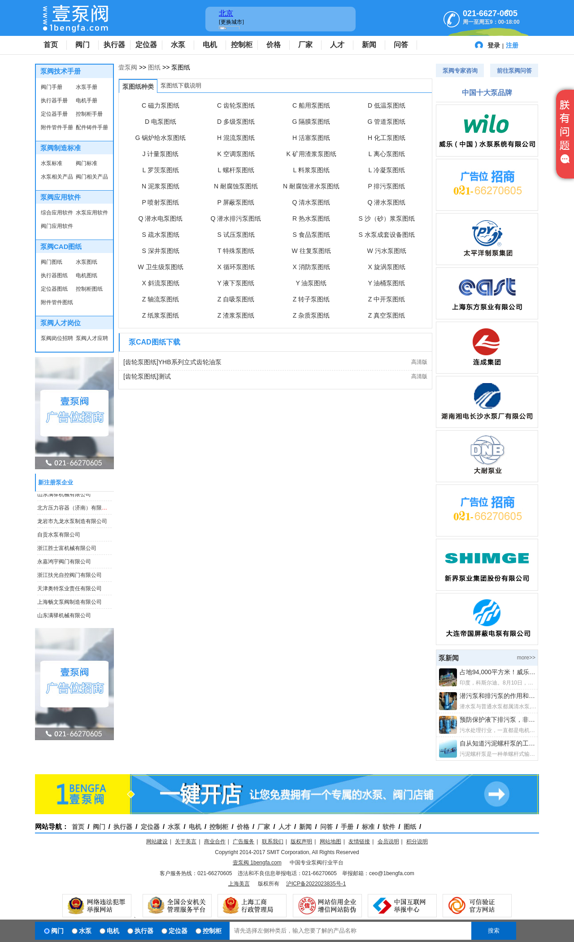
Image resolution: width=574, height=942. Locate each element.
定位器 (146, 44)
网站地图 (330, 841)
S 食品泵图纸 (311, 234)
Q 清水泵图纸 (311, 202)
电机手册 (86, 100)
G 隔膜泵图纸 (311, 121)
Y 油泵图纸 (311, 283)
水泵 (178, 44)
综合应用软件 (57, 212)
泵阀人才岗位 (60, 323)
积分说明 (417, 841)
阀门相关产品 (92, 177)
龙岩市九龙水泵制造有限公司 (72, 522)
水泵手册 (86, 87)
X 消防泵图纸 (311, 266)
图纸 (154, 67)
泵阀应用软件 (60, 197)
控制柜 (241, 44)
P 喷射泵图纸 (160, 202)
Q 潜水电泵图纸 (161, 218)
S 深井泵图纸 (160, 250)
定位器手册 (54, 114)
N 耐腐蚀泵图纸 (236, 186)
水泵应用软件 (92, 212)
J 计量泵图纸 (161, 153)
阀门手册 (51, 87)
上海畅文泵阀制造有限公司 (69, 603)
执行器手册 (54, 100)
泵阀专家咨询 (460, 70)
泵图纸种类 (138, 86)
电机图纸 (86, 275)
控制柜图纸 (89, 289)
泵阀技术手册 (60, 71)
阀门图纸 (51, 262)
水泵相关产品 (57, 177)
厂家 (305, 44)
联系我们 (272, 841)
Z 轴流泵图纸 (160, 299)
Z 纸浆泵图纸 (160, 315)
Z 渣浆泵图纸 (235, 315)
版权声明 (301, 841)
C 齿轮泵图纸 (236, 105)
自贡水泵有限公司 (58, 536)
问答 (401, 44)
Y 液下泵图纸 (236, 283)
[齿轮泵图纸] (140, 362)
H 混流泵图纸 (236, 137)
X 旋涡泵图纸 (386, 266)
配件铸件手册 (92, 127)
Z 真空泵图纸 (386, 315)
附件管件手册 (57, 127)
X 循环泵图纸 (235, 266)
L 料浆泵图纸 (311, 170)
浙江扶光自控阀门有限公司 (69, 576)
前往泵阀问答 (514, 70)
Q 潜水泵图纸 (387, 202)
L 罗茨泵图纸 (160, 170)
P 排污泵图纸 (386, 186)
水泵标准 (51, 163)
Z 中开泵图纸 (386, 299)
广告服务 (243, 841)
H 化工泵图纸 (386, 137)
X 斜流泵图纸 (160, 283)
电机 (210, 44)
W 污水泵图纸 (386, 250)
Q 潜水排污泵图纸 (236, 218)
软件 (389, 826)
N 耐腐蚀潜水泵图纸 (311, 186)
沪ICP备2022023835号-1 (316, 884)
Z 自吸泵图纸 (235, 299)
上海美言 (239, 884)
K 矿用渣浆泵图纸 (311, 153)
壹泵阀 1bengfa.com (257, 862)
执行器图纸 (54, 275)
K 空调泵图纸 (235, 153)
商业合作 (215, 841)
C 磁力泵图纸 (160, 105)
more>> (526, 657)
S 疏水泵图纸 (160, 234)
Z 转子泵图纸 (311, 299)
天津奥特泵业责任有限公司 (69, 590)
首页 (50, 44)
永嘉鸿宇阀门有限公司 (64, 563)
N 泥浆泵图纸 (160, 186)
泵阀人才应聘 (92, 338)
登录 (493, 45)
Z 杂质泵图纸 (311, 315)
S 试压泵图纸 (235, 234)
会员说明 (388, 841)
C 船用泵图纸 (311, 105)
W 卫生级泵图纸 (160, 266)
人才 (337, 44)
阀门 (82, 44)
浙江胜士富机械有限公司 (66, 549)
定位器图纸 (54, 289)
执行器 (114, 44)
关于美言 (185, 841)
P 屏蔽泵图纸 (236, 202)
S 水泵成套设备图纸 (386, 234)
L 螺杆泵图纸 (235, 170)
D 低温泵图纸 (386, 105)
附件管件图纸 (57, 302)
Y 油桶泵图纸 (386, 283)
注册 (512, 45)
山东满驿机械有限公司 (64, 496)
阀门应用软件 (57, 226)
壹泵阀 (127, 67)
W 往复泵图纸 (310, 250)
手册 (347, 826)
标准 (368, 826)
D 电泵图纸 (160, 121)
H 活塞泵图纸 (311, 137)
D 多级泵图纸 (236, 121)
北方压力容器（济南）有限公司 (75, 509)
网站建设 (157, 841)
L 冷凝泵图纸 (386, 170)
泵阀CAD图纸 (61, 246)
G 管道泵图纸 (387, 121)
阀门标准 (86, 163)
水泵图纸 (86, 262)
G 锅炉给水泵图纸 (160, 137)
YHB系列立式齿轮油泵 (190, 362)
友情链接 (359, 841)
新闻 (369, 44)
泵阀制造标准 (60, 148)
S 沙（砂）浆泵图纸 (386, 218)
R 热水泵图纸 (311, 218)
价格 (273, 44)
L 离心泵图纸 (386, 153)
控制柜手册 (89, 114)
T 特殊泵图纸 (235, 250)
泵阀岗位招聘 (57, 338)
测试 (164, 376)
